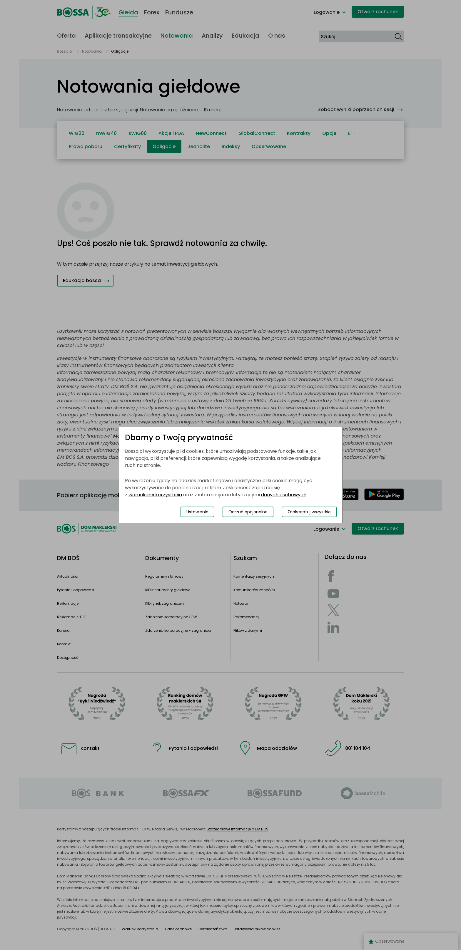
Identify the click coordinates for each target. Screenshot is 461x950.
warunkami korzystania (155, 494)
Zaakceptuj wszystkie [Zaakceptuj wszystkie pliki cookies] (309, 512)
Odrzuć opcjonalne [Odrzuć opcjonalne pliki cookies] (248, 512)
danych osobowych (283, 494)
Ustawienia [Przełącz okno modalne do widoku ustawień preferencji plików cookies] (197, 512)
